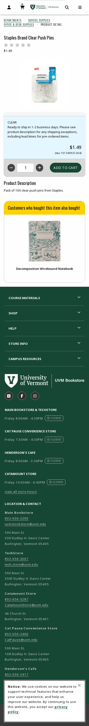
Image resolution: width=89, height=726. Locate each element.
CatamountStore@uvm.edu (26, 605)
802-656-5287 (16, 599)
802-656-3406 (16, 634)
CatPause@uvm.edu (21, 639)
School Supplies (39, 20)
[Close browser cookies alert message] (79, 685)
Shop (13, 313)
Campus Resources (25, 359)
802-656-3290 (16, 518)
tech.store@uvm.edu (21, 564)
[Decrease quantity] (11, 168)
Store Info (18, 343)
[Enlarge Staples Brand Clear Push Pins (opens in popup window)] (44, 85)
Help (13, 328)
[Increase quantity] (39, 168)
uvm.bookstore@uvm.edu (25, 524)
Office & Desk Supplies (19, 24)
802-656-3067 (16, 559)
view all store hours (21, 491)
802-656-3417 (16, 674)
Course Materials (24, 298)
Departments (12, 20)
